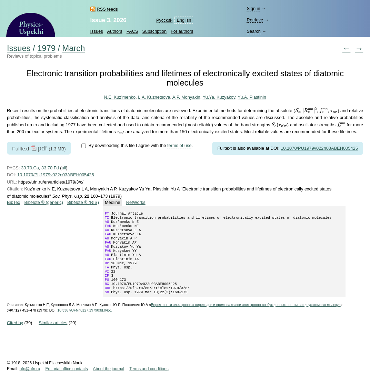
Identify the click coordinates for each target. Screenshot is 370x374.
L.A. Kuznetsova (154, 97)
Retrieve (255, 19)
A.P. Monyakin (186, 97)
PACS (132, 31)
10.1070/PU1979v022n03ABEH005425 (319, 148)
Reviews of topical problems (34, 56)
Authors (114, 31)
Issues (96, 31)
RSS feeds (107, 9)
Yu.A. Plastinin (252, 97)
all (63, 167)
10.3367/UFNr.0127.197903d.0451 (85, 324)
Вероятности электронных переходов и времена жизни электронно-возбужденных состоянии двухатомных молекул (246, 319)
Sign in (253, 8)
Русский (164, 20)
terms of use (179, 145)
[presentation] (297, 110)
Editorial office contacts (67, 368)
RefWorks (136, 202)
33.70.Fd (50, 167)
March (73, 48)
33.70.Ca (30, 167)
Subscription (154, 31)
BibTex (13, 202)
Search (254, 31)
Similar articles (53, 336)
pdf (42, 148)
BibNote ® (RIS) (83, 202)
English (184, 20)
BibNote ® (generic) (43, 202)
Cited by (15, 336)
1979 (46, 48)
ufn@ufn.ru (30, 368)
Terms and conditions (148, 368)
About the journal (108, 368)
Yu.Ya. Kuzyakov (219, 97)
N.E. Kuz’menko (120, 97)
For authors (182, 31)
